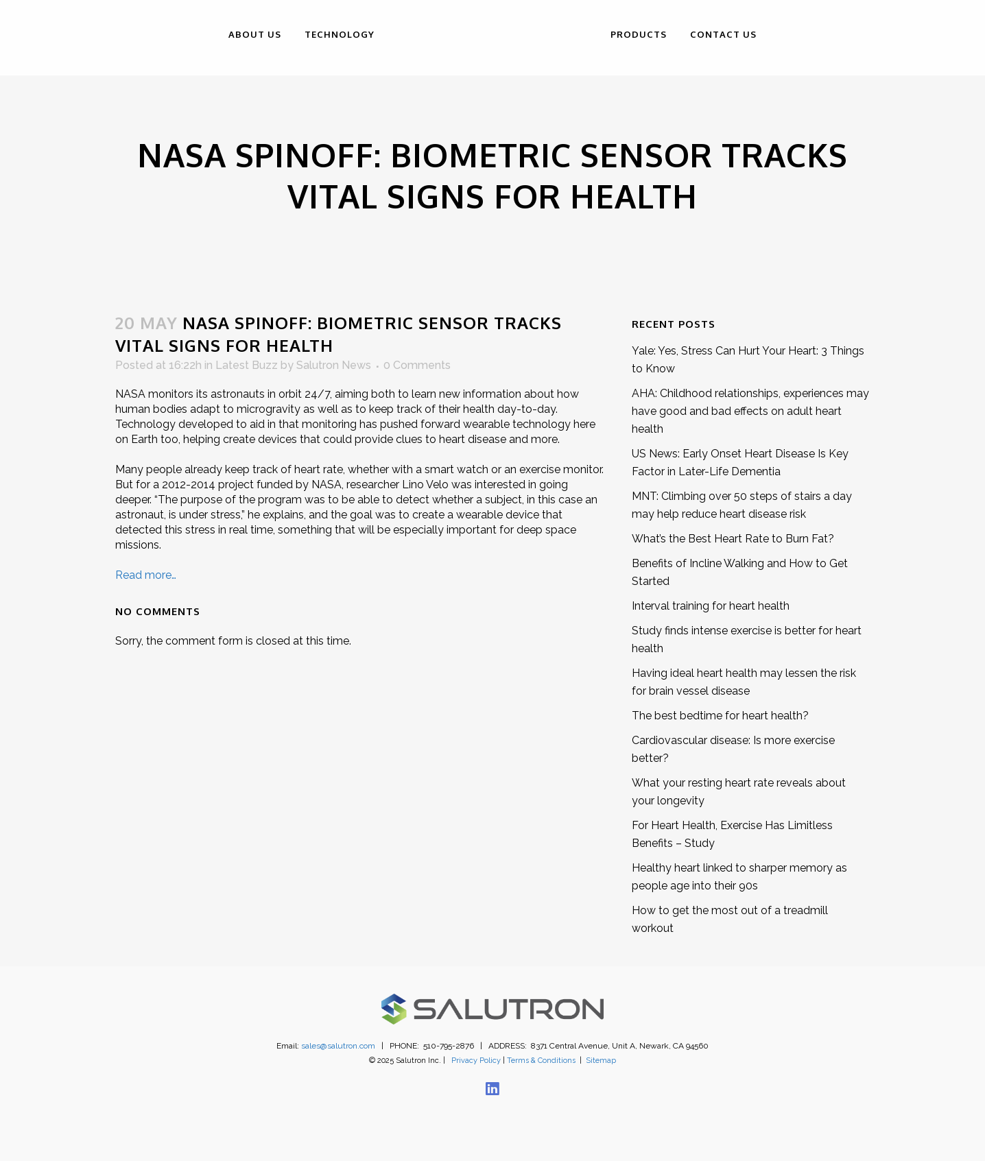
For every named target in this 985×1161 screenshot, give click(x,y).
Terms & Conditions (541, 1060)
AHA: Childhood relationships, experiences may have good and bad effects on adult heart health (750, 411)
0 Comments (417, 365)
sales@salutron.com (338, 1046)
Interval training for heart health (711, 605)
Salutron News (333, 365)
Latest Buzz (246, 365)
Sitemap (601, 1060)
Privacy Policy (476, 1060)
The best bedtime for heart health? (720, 715)
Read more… (145, 575)
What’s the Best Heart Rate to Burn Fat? (733, 538)
